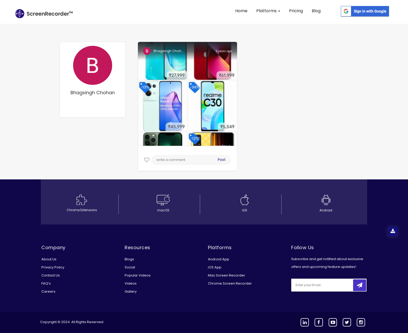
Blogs (129, 259)
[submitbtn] (359, 285)
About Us (48, 259)
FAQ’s (46, 283)
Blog (316, 11)
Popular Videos (138, 275)
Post (222, 159)
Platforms (268, 11)
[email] (325, 285)
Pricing (296, 11)
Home (241, 11)
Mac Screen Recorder (226, 275)
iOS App (214, 267)
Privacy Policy (52, 267)
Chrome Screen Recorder (230, 283)
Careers (48, 291)
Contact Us (50, 275)
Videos (131, 283)
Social (130, 267)
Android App (218, 259)
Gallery (131, 291)
